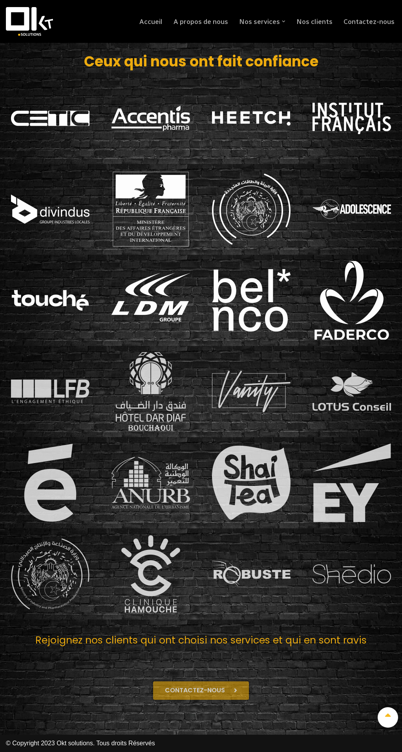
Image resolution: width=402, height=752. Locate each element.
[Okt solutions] (29, 21)
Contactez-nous (369, 21)
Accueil (149, 21)
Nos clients (314, 21)
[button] (283, 21)
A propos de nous (200, 21)
